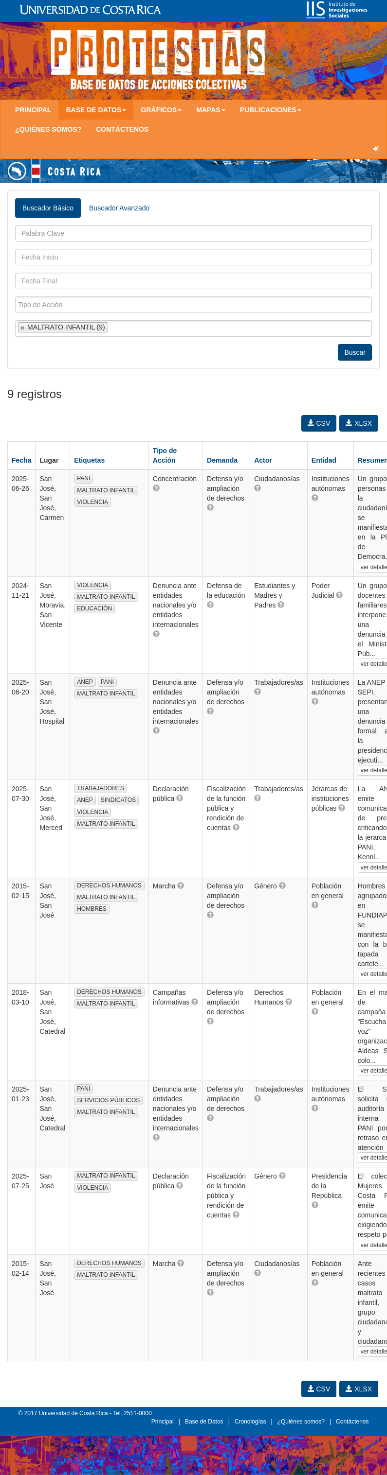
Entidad (324, 460)
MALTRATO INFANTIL (106, 490)
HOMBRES (92, 908)
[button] (156, 488)
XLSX (359, 423)
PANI (83, 478)
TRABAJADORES (100, 788)
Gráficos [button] (161, 110)
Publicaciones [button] (270, 110)
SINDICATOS (118, 800)
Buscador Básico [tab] (48, 208)
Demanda (222, 460)
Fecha (21, 460)
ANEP (85, 681)
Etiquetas (89, 460)
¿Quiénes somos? (48, 129)
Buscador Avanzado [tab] (119, 208)
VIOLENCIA (92, 502)
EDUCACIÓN (94, 608)
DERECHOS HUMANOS (109, 885)
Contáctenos (122, 129)
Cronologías (250, 1421)
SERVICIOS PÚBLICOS (108, 1100)
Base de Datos (204, 1421)
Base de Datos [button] (96, 110)
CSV (319, 423)
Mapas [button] (210, 110)
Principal (33, 110)
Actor (263, 460)
